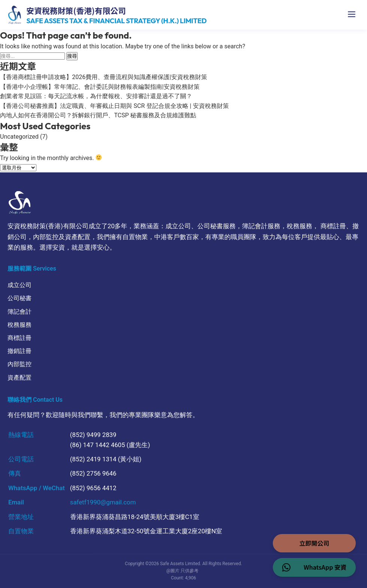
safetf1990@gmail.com (103, 502)
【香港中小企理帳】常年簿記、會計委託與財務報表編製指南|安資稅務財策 (100, 86)
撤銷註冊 (20, 351)
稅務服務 (20, 324)
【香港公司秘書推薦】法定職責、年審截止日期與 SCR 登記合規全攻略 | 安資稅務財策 (114, 105)
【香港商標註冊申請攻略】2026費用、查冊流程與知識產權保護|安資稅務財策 (103, 77)
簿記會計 (20, 311)
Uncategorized (19, 136)
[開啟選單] (351, 14)
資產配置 (20, 377)
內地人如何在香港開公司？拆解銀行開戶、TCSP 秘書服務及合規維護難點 (98, 115)
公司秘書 (20, 298)
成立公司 (20, 285)
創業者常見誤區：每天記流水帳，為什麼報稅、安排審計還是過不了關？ (96, 96)
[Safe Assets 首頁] (107, 14)
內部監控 (20, 364)
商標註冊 (20, 337)
